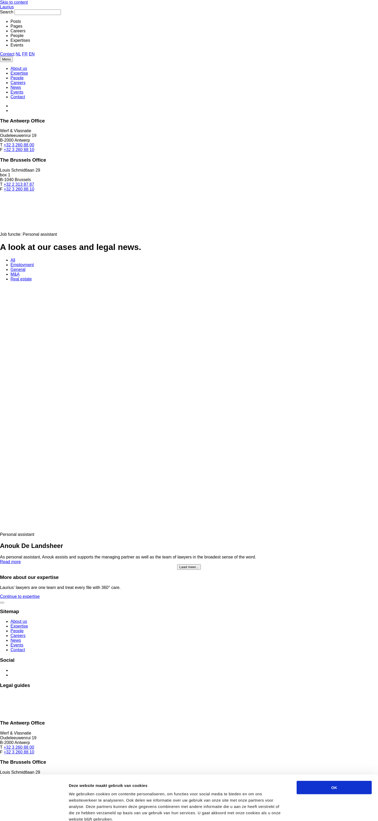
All (12, 260)
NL (18, 54)
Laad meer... (189, 567)
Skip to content (14, 2)
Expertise (19, 73)
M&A (15, 274)
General (17, 269)
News (15, 87)
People (17, 78)
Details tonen (283, 810)
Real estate (21, 279)
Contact (7, 54)
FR (25, 54)
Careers (17, 82)
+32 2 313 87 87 (19, 184)
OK (334, 758)
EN (32, 54)
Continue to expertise (20, 596)
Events (16, 92)
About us (18, 68)
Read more (10, 562)
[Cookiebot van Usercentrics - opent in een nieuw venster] (34, 811)
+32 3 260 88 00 (19, 145)
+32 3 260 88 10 (19, 149)
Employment (22, 265)
